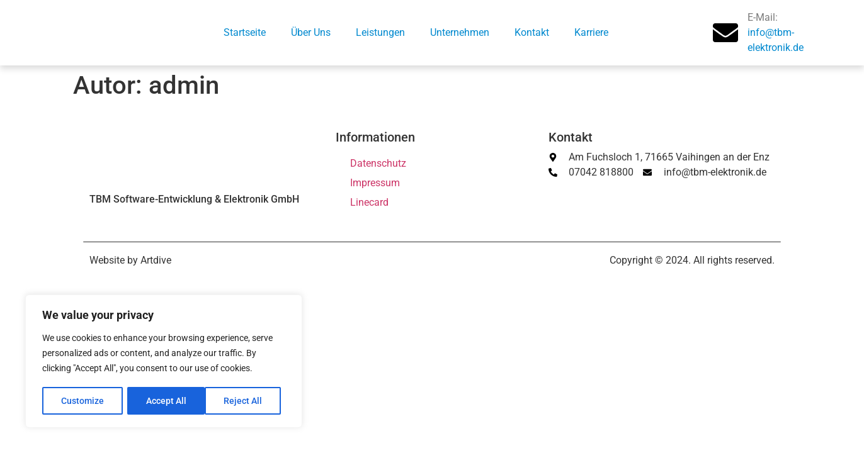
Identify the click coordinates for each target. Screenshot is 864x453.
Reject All (165, 401)
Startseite (245, 32)
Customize (82, 401)
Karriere (591, 32)
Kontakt (531, 32)
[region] (163, 362)
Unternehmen (459, 32)
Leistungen (380, 32)
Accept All (247, 401)
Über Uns (311, 32)
